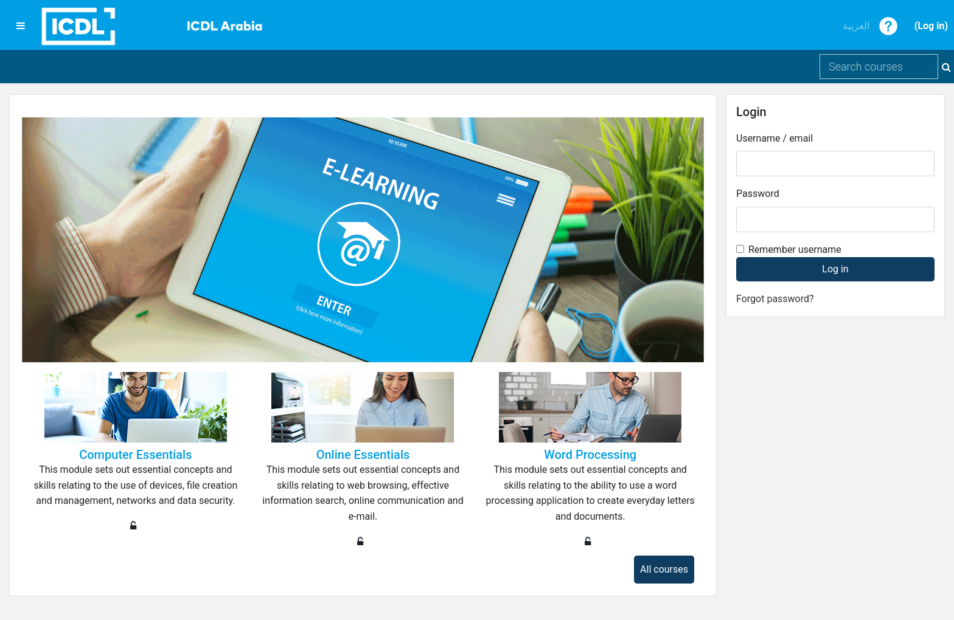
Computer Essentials (135, 454)
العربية (856, 26)
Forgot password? (775, 299)
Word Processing (590, 454)
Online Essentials (363, 454)
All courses (664, 569)
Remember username (794, 249)
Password (757, 193)
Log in (930, 26)
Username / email (774, 138)
